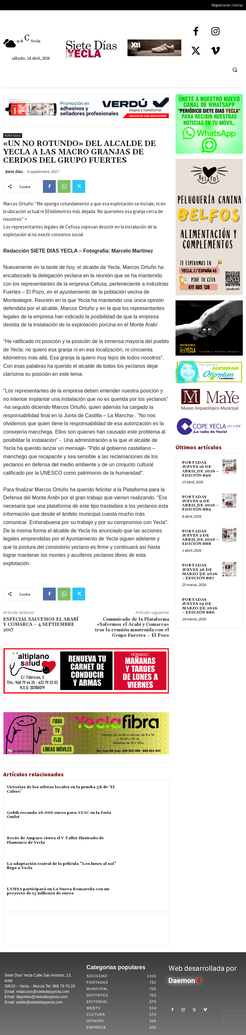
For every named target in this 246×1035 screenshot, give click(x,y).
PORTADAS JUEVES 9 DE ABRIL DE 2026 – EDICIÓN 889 (200, 503)
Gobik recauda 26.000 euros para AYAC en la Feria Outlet (59, 814)
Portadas (12, 135)
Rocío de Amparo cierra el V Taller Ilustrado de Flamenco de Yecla (55, 840)
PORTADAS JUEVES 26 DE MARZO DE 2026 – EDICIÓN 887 (199, 572)
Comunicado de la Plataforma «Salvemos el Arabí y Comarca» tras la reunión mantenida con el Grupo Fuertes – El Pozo (132, 627)
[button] (235, 70)
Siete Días (14, 171)
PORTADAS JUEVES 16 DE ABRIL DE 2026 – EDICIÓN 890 (200, 469)
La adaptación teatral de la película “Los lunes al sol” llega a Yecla (61, 865)
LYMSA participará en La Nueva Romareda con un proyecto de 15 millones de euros (58, 891)
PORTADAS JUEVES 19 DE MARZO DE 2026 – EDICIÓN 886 (199, 606)
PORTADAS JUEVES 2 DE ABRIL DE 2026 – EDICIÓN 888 (200, 538)
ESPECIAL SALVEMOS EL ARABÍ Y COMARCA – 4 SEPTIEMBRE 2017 (40, 625)
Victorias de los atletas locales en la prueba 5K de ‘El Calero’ (60, 789)
